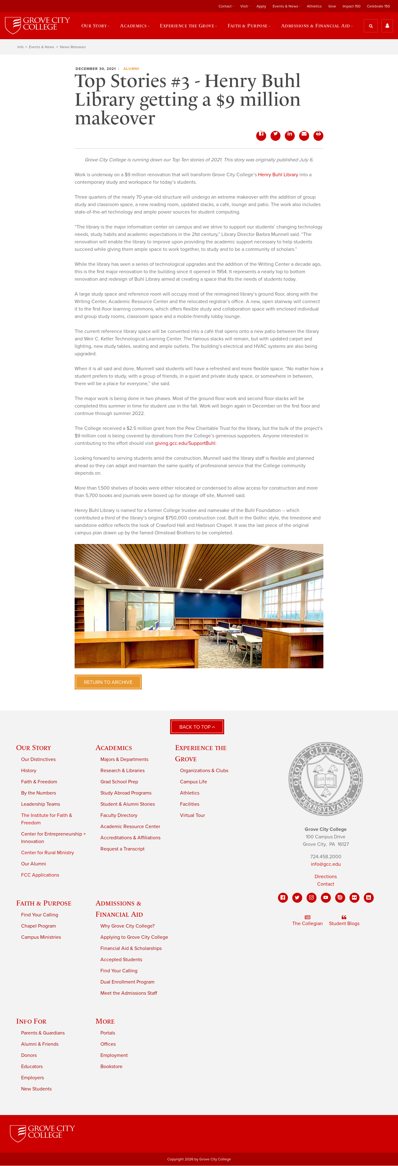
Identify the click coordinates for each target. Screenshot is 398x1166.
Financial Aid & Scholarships (131, 948)
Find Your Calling (39, 915)
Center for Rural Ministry (47, 853)
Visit (244, 6)
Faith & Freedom (39, 782)
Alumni (131, 69)
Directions (326, 877)
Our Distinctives (38, 759)
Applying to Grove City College (134, 937)
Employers (32, 1078)
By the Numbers (38, 793)
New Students (36, 1089)
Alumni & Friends (39, 1044)
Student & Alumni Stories (127, 804)
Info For (31, 1021)
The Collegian (307, 921)
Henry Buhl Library (278, 175)
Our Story (93, 26)
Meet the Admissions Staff (128, 993)
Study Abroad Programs (125, 793)
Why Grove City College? (127, 926)
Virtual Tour (192, 815)
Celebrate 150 (378, 6)
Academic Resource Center (130, 826)
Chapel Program (38, 926)
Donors (29, 1055)
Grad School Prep (119, 782)
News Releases (73, 47)
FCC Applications (40, 875)
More (105, 1021)
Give (332, 6)
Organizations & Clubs (204, 770)
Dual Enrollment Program (127, 982)
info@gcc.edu (326, 864)
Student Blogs (344, 921)
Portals (107, 1033)
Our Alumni (33, 864)
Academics (133, 26)
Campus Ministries (41, 937)
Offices (108, 1044)
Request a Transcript (122, 849)
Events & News (285, 6)
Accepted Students (121, 959)
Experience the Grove (187, 26)
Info (20, 47)
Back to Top (197, 727)
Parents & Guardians (43, 1033)
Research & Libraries (122, 770)
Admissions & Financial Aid (315, 26)
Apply (261, 6)
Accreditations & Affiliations (130, 838)
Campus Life (193, 782)
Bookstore (111, 1066)
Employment (114, 1055)
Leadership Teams (40, 804)
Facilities (189, 804)
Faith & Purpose (248, 26)
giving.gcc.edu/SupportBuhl (185, 443)
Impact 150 (351, 6)
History (28, 770)
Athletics (314, 6)
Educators (32, 1066)
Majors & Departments (124, 759)
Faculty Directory (118, 815)
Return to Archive (108, 683)
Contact (225, 6)
